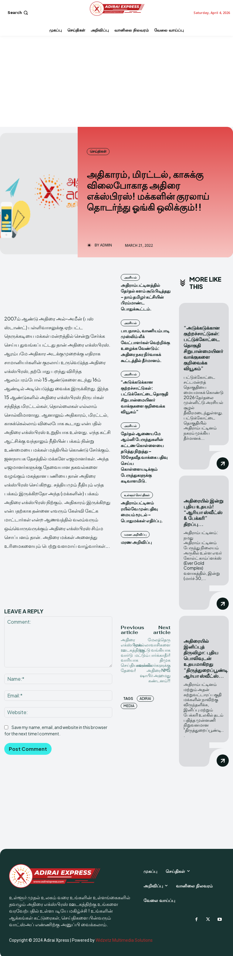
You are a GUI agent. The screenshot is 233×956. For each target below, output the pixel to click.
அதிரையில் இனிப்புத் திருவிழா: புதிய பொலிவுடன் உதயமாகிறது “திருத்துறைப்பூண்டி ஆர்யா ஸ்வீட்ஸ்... (206, 656)
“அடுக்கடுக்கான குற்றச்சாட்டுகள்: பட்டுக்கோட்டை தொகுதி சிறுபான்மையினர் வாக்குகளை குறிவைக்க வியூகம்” (144, 396)
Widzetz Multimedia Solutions (124, 938)
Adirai (145, 698)
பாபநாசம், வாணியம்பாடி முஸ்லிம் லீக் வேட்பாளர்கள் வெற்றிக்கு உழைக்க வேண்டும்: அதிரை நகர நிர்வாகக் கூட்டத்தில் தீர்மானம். (145, 345)
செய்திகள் (98, 151)
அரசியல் (130, 277)
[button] (18, 13)
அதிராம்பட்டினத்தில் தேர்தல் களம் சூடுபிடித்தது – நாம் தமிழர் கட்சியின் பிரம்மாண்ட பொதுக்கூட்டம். (146, 296)
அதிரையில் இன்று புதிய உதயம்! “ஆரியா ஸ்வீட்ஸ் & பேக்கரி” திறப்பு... (203, 511)
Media (128, 705)
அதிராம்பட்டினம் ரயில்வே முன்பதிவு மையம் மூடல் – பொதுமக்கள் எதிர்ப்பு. (142, 511)
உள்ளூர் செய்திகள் (137, 495)
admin (106, 245)
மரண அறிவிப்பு (135, 534)
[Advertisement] (116, 81)
